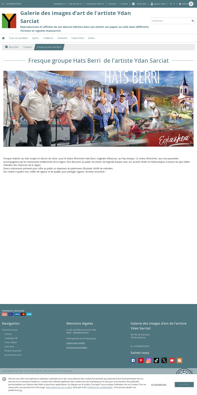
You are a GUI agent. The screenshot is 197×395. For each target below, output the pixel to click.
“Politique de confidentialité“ (100, 387)
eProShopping (65, 370)
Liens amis (9, 346)
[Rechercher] (193, 21)
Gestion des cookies (75, 343)
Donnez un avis (10, 329)
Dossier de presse (13, 350)
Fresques (28, 47)
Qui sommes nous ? (13, 355)
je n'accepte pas (158, 384)
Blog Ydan (11, 47)
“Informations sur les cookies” (58, 387)
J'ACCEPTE (184, 384)
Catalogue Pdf (11, 338)
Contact (124, 3)
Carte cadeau (11, 342)
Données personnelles (76, 347)
